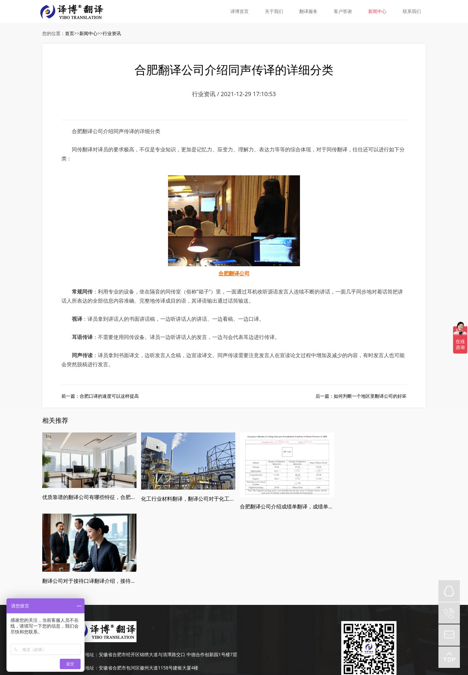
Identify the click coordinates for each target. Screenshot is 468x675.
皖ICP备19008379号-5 (256, 633)
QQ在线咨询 (449, 591)
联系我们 (412, 11)
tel (449, 613)
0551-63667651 (101, 619)
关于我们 (274, 11)
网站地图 (289, 633)
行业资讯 (112, 33)
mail (449, 635)
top (449, 657)
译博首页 (239, 11)
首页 (69, 33)
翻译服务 (308, 11)
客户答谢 (343, 11)
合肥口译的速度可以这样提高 (109, 396)
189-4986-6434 (101, 606)
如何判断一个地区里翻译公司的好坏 (370, 396)
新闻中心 (377, 11)
